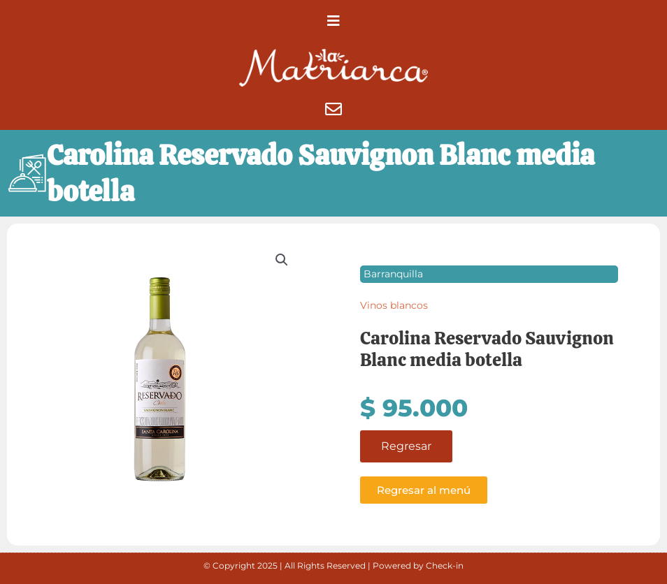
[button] (333, 21)
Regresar (406, 446)
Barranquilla (393, 274)
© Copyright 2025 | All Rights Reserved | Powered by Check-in (333, 565)
